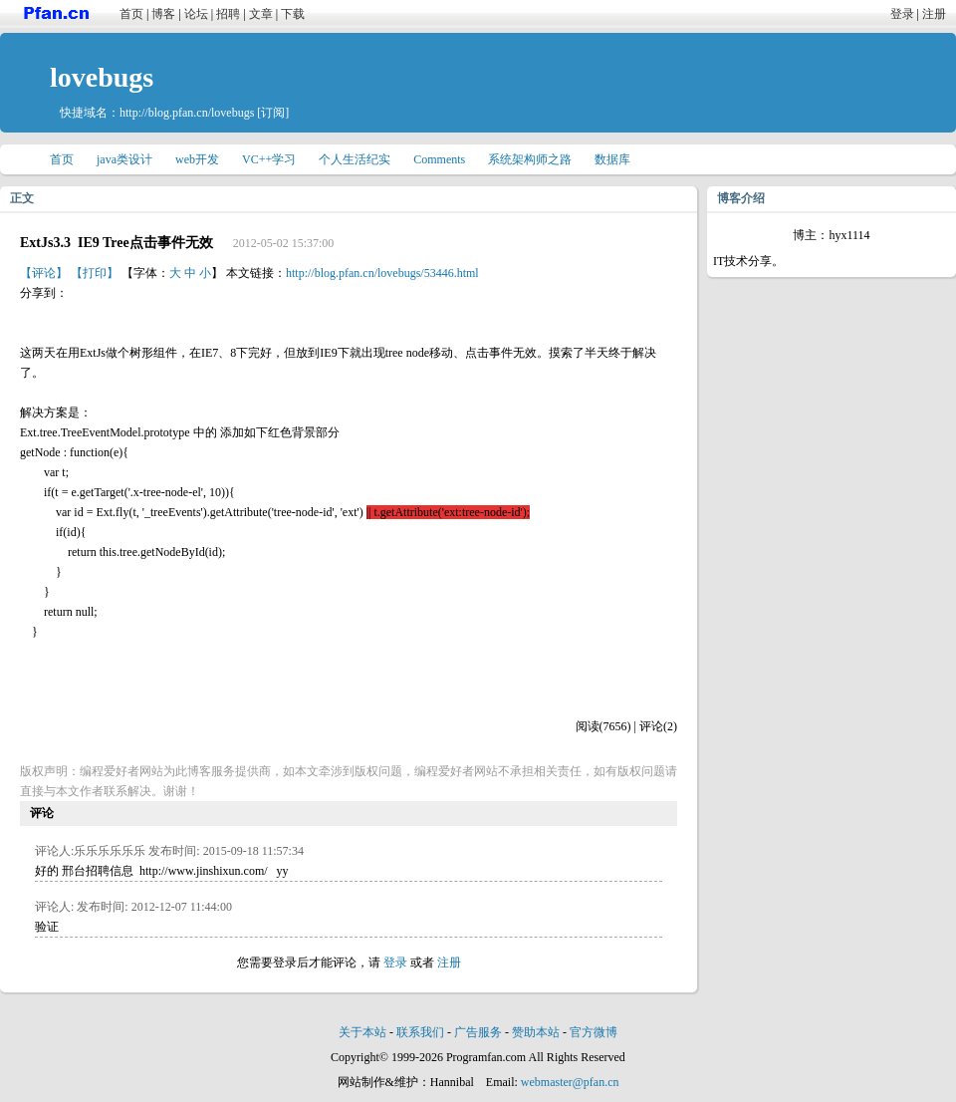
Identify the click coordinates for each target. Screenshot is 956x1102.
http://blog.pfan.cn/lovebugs (187, 113)
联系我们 (420, 1032)
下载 (293, 14)
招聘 (228, 14)
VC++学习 (269, 159)
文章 (261, 14)
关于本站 (362, 1032)
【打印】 (95, 273)
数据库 (612, 159)
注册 (934, 14)
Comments (439, 159)
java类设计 (124, 159)
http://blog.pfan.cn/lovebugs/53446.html (382, 273)
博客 (163, 14)
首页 (131, 14)
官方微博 (593, 1032)
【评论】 (44, 273)
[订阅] (273, 113)
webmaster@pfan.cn (570, 1082)
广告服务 (478, 1032)
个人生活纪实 (354, 159)
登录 (902, 14)
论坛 (196, 14)
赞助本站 (536, 1032)
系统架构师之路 (530, 159)
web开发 (197, 159)
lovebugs (101, 77)
